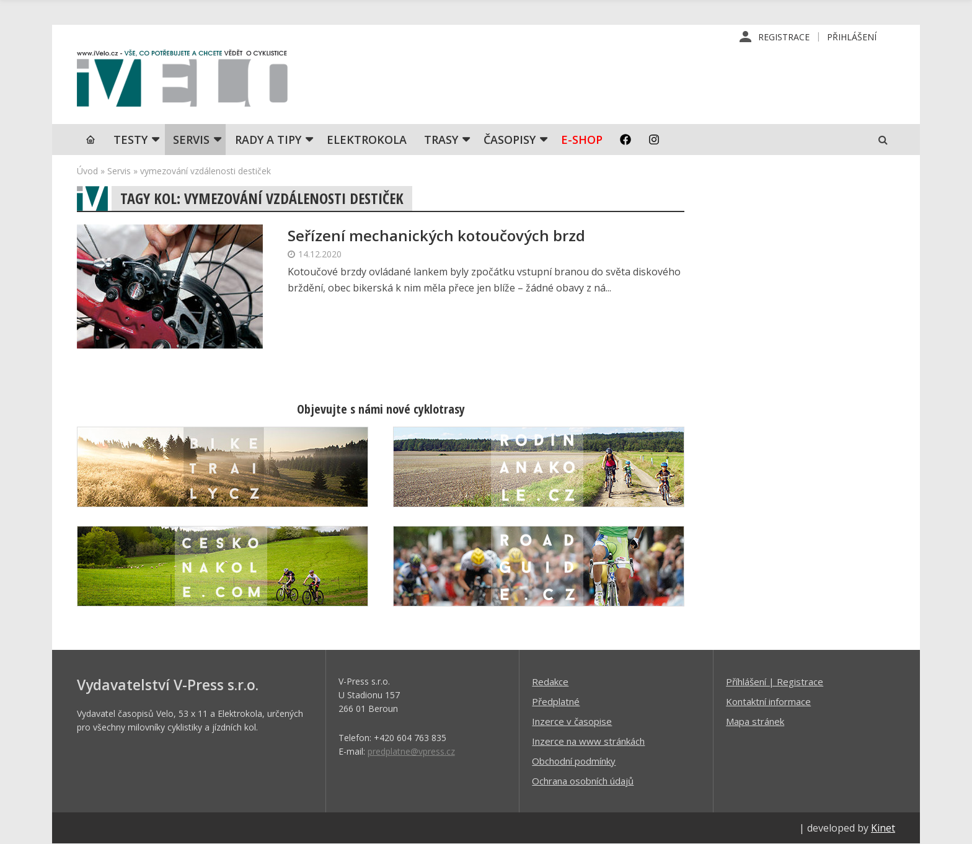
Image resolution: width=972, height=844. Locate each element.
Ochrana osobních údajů (583, 781)
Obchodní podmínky (574, 761)
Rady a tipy (268, 139)
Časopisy (510, 139)
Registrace (784, 37)
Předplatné (556, 701)
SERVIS (191, 139)
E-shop (582, 139)
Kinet (883, 828)
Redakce (550, 681)
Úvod (87, 171)
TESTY (130, 139)
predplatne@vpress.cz (411, 751)
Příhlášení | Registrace (774, 681)
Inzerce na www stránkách (588, 741)
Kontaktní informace (768, 701)
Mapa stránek (755, 721)
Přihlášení (852, 37)
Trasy (441, 139)
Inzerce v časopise (572, 721)
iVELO (182, 81)
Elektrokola (367, 139)
